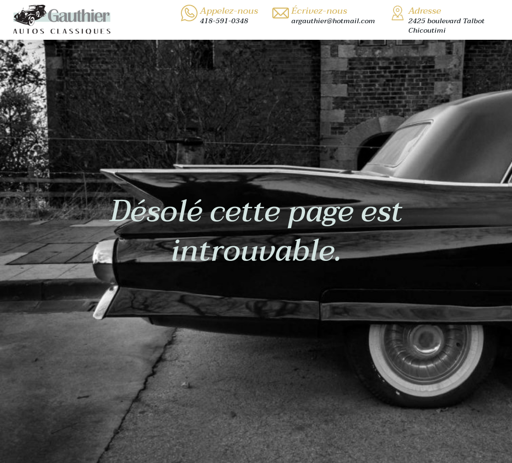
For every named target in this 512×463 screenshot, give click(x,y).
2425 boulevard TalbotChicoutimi (446, 25)
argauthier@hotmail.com (333, 21)
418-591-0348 (224, 21)
